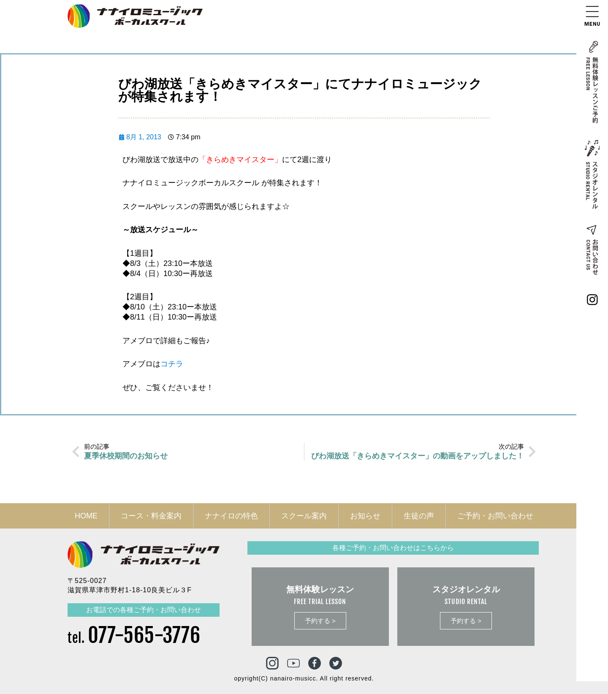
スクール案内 (304, 516)
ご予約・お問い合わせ (495, 516)
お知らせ (365, 516)
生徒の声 (419, 516)
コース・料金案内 (151, 516)
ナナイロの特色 (231, 516)
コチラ (171, 364)
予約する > (320, 620)
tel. (134, 638)
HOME (86, 516)
